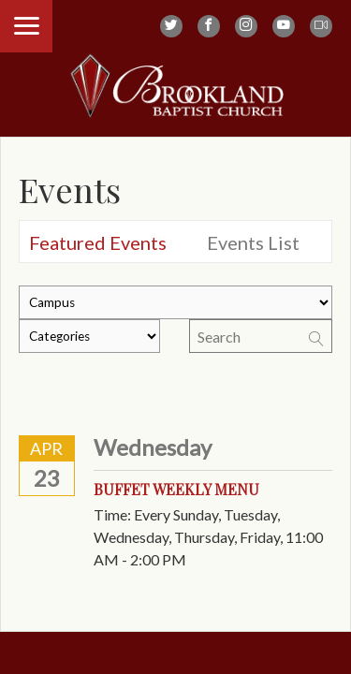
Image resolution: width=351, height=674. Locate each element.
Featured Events (98, 242)
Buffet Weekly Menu (176, 489)
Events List (253, 242)
